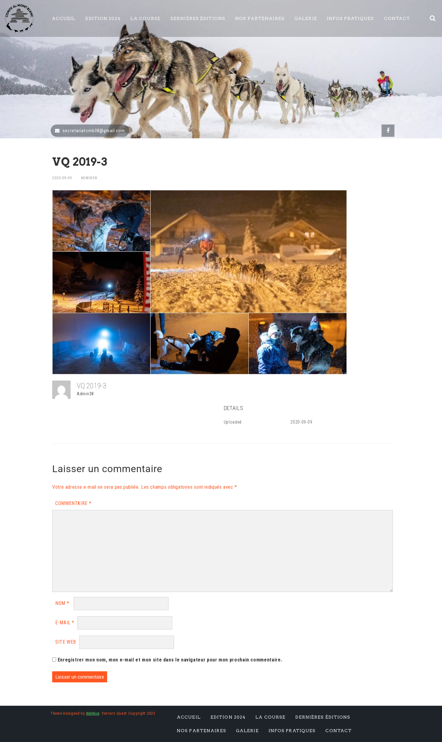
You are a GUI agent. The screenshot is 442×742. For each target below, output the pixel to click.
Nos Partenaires (260, 18)
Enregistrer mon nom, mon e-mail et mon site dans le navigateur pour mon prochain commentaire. (170, 660)
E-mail (64, 623)
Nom (62, 603)
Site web (65, 642)
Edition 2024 (102, 18)
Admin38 (89, 178)
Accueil (64, 18)
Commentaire (73, 503)
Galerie (305, 18)
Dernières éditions (197, 18)
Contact (397, 18)
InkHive (92, 713)
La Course (145, 18)
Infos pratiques (350, 18)
